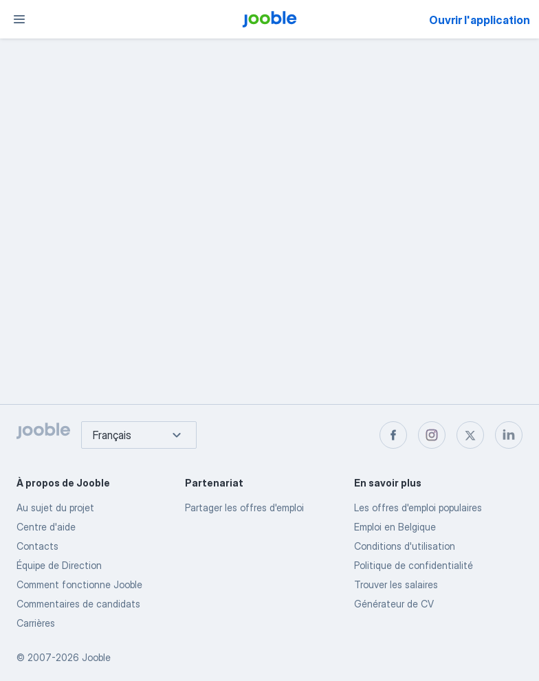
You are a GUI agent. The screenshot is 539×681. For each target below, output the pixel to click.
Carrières (35, 623)
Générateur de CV (394, 604)
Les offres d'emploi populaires (418, 507)
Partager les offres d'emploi (244, 507)
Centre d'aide (46, 527)
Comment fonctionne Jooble (79, 584)
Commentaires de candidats (78, 604)
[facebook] (393, 435)
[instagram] (432, 435)
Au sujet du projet (55, 507)
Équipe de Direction (59, 565)
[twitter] (470, 435)
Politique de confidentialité (413, 565)
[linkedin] (508, 435)
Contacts (37, 546)
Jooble (96, 657)
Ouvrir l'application (479, 20)
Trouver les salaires (396, 584)
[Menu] (19, 19)
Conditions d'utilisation (404, 546)
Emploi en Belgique (395, 527)
